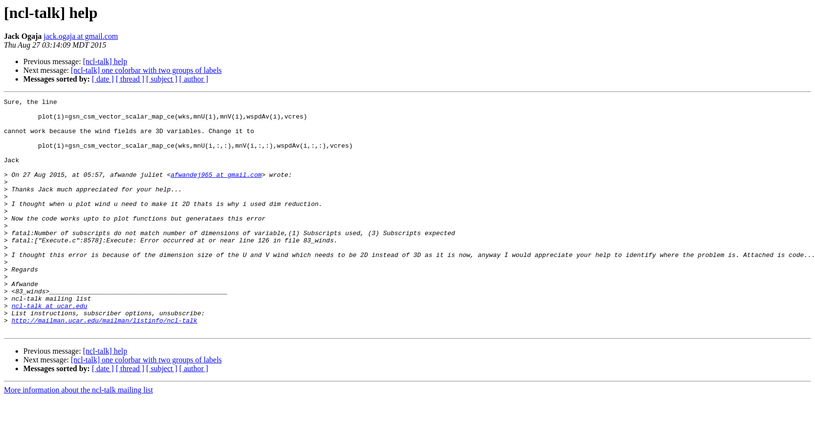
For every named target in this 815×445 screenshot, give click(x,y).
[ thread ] (130, 79)
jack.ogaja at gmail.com (81, 36)
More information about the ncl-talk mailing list (78, 436)
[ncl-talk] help (105, 61)
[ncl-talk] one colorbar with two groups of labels (146, 70)
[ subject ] (161, 79)
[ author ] (193, 79)
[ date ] (103, 79)
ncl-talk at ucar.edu (49, 347)
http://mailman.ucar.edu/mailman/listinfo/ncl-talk (104, 365)
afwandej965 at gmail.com (216, 190)
